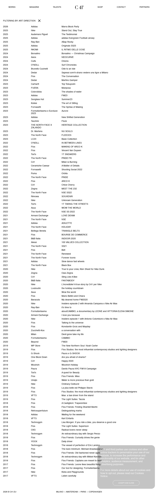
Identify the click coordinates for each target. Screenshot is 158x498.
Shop (100, 7)
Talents (57, 7)
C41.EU (13, 492)
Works (11, 7)
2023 (5, 84)
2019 (5, 346)
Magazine (34, 7)
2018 (5, 403)
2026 (5, 27)
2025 (5, 30)
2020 (5, 269)
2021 (5, 216)
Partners (144, 7)
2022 (5, 143)
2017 (5, 464)
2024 (5, 53)
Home (79, 7)
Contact (121, 7)
